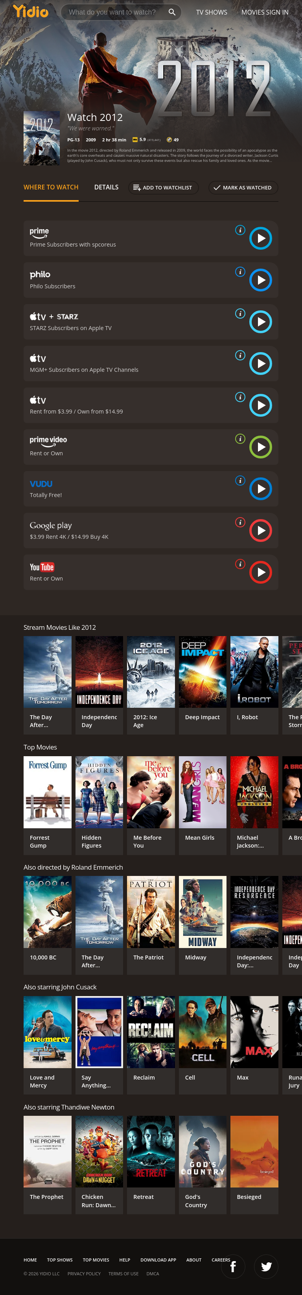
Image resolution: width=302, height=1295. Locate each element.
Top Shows (60, 1260)
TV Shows (211, 12)
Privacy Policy (84, 1273)
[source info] (238, 230)
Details (106, 187)
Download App (158, 1260)
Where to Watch (51, 187)
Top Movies (96, 1260)
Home (30, 1260)
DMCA (152, 1273)
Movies (253, 12)
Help (125, 1260)
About (193, 1260)
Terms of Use (123, 1273)
